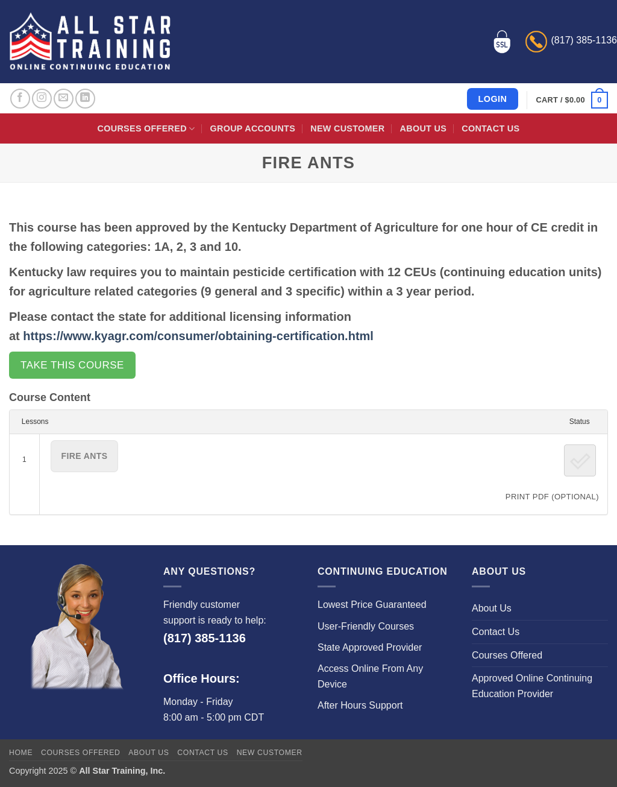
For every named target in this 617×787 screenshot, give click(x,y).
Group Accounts (253, 128)
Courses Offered (146, 128)
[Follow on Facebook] (20, 99)
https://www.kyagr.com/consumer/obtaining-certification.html (198, 336)
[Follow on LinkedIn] (85, 99)
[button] (572, 100)
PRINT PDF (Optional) (552, 496)
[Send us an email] (64, 99)
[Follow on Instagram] (42, 99)
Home (21, 752)
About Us (423, 128)
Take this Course (72, 365)
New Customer (347, 128)
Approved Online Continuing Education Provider (532, 686)
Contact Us (490, 128)
